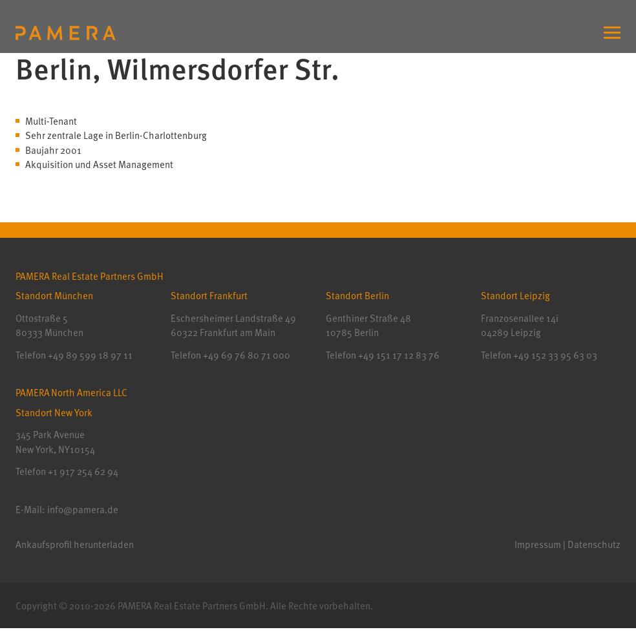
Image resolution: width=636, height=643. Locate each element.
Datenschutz (593, 544)
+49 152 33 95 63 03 (554, 355)
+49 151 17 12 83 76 (398, 355)
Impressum (537, 544)
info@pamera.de (82, 509)
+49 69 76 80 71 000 (246, 355)
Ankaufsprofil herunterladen (75, 544)
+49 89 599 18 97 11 (90, 355)
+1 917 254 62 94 (83, 471)
